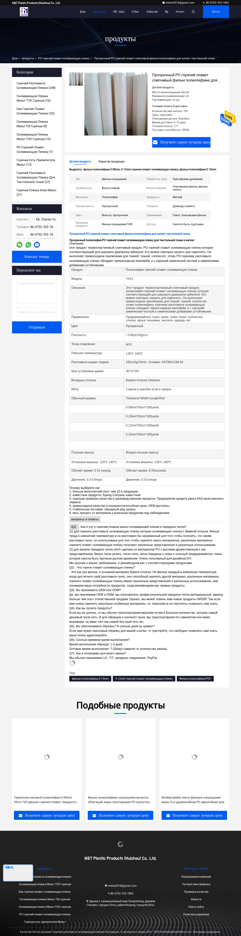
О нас (135, 11)
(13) (36, 162)
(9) (32, 124)
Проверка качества (196, 891)
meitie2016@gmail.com (178, 2)
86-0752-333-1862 (215, 2)
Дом (82, 11)
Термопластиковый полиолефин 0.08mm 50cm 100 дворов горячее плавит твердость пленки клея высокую (45, 800)
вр (166, 11)
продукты (28, 58)
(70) (33, 98)
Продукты (99, 11)
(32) (35, 111)
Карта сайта (196, 906)
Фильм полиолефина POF (195, 678)
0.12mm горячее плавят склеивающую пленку (144, 678)
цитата (216, 11)
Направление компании (196, 876)
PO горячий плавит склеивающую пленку (64, 58)
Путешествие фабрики (196, 884)
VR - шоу (118, 11)
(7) (35, 150)
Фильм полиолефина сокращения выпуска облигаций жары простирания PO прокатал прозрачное (118, 800)
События (152, 11)
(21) (36, 192)
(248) (36, 86)
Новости (196, 899)
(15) (34, 137)
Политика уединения (196, 914)
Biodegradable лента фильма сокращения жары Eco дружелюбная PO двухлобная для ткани (193, 800)
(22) (36, 177)
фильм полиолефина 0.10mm (90, 678)
